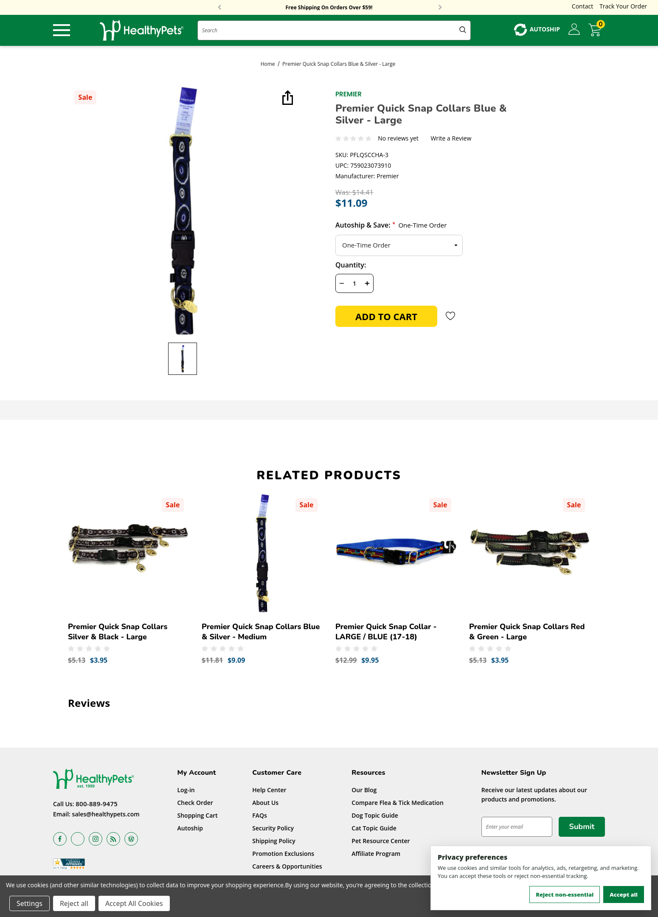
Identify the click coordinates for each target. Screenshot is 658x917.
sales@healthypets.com (106, 814)
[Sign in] (574, 29)
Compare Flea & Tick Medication (397, 803)
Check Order (195, 803)
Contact (582, 6)
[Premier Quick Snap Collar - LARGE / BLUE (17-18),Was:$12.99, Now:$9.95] (395, 553)
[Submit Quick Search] (462, 30)
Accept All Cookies (134, 903)
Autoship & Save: (391, 225)
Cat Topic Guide (373, 828)
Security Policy (273, 828)
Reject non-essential (564, 894)
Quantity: (350, 265)
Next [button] (440, 8)
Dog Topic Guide (374, 815)
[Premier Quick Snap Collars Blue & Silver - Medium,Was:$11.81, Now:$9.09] (262, 553)
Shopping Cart (197, 815)
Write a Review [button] (450, 138)
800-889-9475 (97, 803)
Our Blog (364, 790)
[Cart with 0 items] (596, 30)
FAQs (259, 815)
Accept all (624, 894)
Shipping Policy (273, 841)
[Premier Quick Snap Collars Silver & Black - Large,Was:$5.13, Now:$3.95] (128, 553)
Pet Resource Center (380, 841)
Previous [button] (219, 8)
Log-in (186, 790)
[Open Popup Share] (286, 98)
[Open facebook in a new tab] (60, 839)
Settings (29, 903)
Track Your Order (623, 6)
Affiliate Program (375, 853)
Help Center (269, 790)
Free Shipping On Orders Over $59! (329, 7)
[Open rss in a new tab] (113, 839)
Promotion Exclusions (283, 853)
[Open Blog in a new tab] (131, 839)
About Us (265, 803)
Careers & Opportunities (287, 866)
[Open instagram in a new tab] (95, 839)
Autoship (190, 828)
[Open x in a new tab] (77, 839)
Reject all (74, 903)
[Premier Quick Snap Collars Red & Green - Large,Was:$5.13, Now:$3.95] (529, 553)
